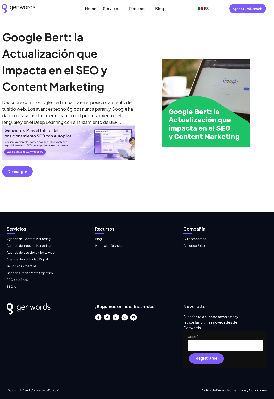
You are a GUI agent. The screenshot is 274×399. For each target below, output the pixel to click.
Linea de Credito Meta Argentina (30, 273)
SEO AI (11, 286)
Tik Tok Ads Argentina (22, 266)
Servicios (111, 8)
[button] (113, 8)
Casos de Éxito (194, 245)
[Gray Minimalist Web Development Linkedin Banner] (68, 158)
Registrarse (206, 358)
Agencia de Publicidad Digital (27, 259)
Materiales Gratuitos (109, 245)
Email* (193, 336)
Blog (159, 8)
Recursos (137, 8)
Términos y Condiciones (250, 390)
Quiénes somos (194, 239)
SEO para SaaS (17, 280)
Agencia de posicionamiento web (31, 252)
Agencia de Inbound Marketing (29, 245)
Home (90, 8)
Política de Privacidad (216, 390)
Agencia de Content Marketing (29, 239)
